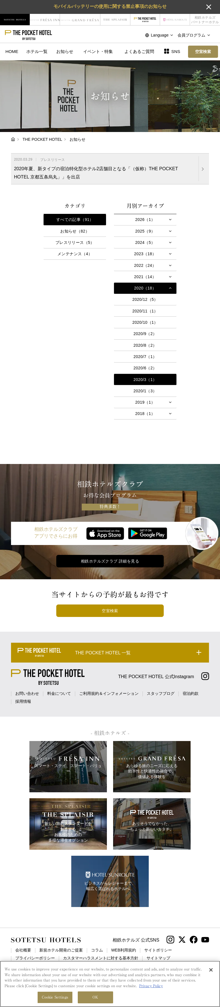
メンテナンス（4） (74, 254)
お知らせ (64, 51)
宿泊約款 (191, 693)
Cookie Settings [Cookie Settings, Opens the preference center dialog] (55, 997)
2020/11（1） (145, 311)
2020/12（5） (145, 299)
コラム (97, 950)
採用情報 (23, 701)
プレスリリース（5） (74, 242)
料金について (59, 693)
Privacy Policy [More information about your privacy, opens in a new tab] (151, 986)
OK (95, 997)
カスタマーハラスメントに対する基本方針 (100, 958)
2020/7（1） (145, 356)
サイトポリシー (158, 950)
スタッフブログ (160, 693)
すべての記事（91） (75, 219)
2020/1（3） (145, 391)
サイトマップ (158, 958)
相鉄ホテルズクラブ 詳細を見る (110, 561)
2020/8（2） (145, 345)
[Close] (211, 970)
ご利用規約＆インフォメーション (109, 693)
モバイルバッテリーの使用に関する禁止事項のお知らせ (110, 6)
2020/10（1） (145, 322)
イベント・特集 (98, 51)
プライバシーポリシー (35, 958)
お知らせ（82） (74, 231)
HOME (11, 51)
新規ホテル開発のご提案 (61, 950)
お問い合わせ (27, 693)
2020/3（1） (145, 379)
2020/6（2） (145, 368)
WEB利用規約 (123, 950)
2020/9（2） (145, 333)
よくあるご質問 (139, 51)
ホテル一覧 (37, 51)
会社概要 (23, 950)
